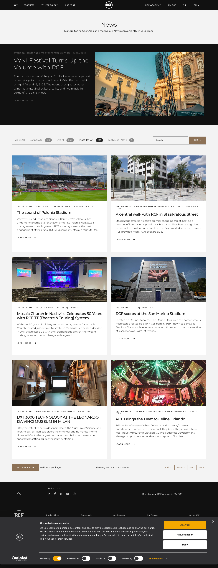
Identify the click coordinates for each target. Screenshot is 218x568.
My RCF (172, 5)
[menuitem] (50, 5)
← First (168, 466)
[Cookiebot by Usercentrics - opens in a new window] (19, 562)
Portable (50, 520)
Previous (180, 466)
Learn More (21, 101)
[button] (25, 466)
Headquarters (195, 520)
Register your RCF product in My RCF (162, 493)
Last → (201, 466)
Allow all (185, 528)
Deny (185, 548)
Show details (156, 562)
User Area (151, 520)
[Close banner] (213, 525)
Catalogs (85, 520)
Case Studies (119, 520)
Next (191, 466)
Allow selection (185, 538)
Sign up (69, 30)
